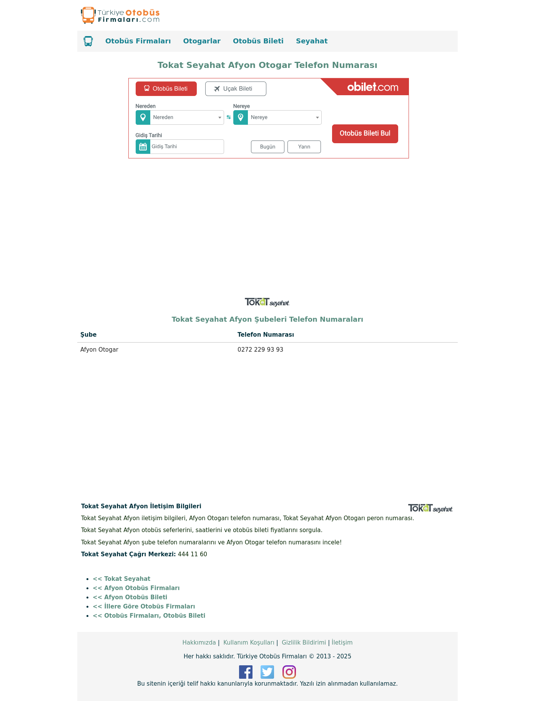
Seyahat (312, 41)
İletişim (342, 642)
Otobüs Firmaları (138, 41)
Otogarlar (202, 41)
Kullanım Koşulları (248, 642)
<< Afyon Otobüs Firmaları (136, 588)
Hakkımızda (199, 642)
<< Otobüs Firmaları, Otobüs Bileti (149, 615)
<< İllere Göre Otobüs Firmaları (144, 606)
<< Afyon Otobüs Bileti (130, 597)
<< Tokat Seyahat (121, 578)
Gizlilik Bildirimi (304, 642)
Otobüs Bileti (258, 41)
